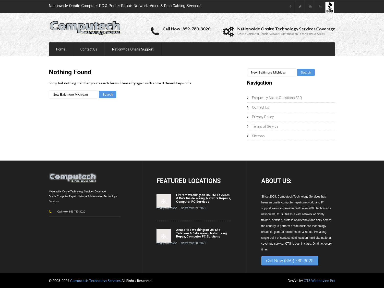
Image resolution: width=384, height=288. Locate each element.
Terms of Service (265, 126)
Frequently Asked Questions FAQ (277, 98)
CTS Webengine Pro (319, 280)
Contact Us (88, 49)
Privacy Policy (263, 117)
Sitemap (258, 136)
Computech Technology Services (95, 280)
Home (60, 49)
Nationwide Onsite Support (133, 49)
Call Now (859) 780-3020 (289, 260)
